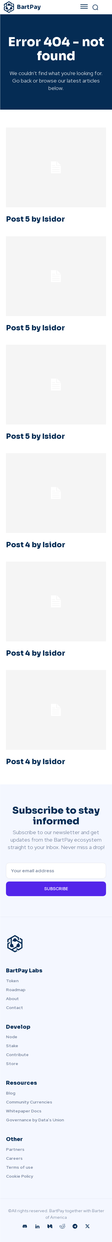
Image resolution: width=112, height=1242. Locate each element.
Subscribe (56, 888)
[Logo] (36, 7)
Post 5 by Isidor (35, 219)
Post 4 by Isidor (35, 544)
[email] (56, 871)
